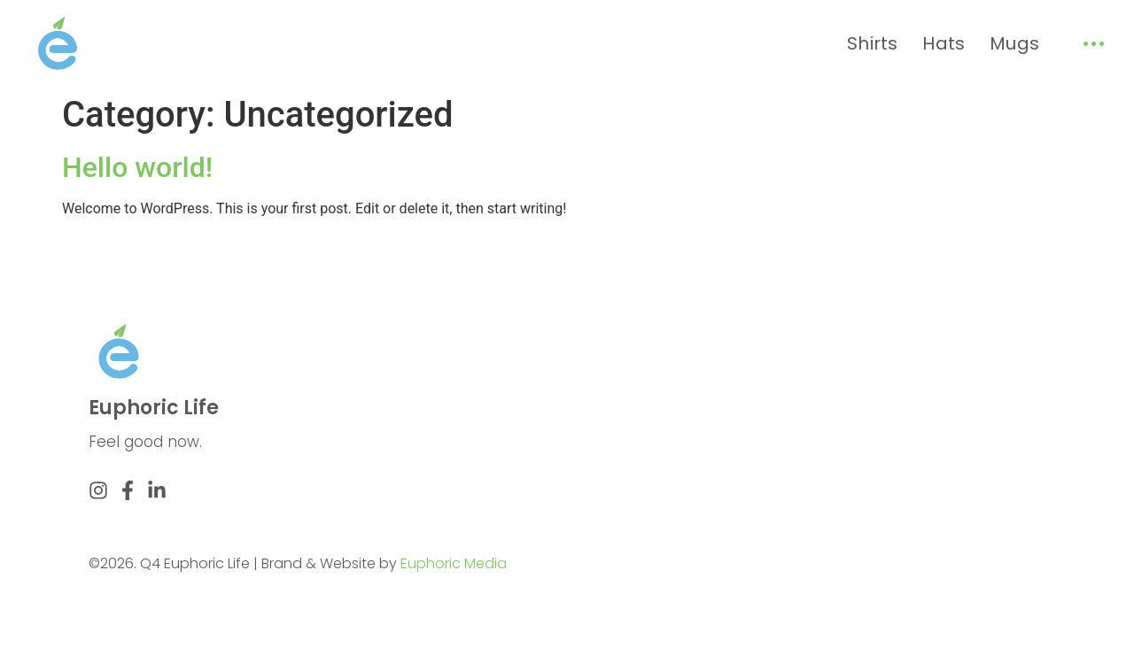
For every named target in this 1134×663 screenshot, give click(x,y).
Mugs (1014, 43)
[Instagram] (98, 490)
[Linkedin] (157, 490)
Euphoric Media (453, 563)
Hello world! (137, 167)
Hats (943, 43)
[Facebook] (127, 490)
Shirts (872, 43)
